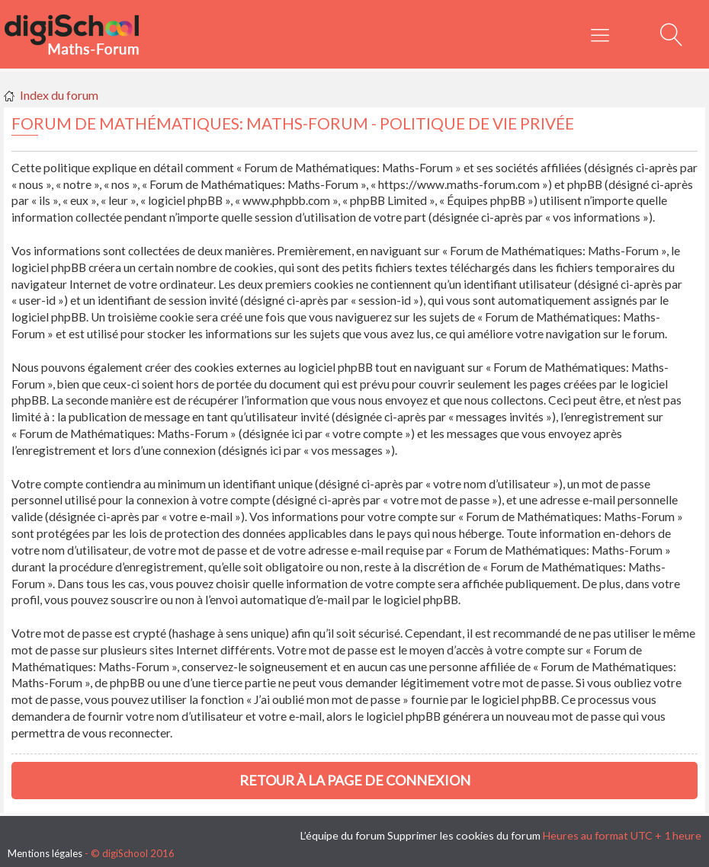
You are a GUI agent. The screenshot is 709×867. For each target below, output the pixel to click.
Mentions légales (45, 853)
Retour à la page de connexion (354, 780)
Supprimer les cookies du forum (464, 835)
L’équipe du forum (342, 835)
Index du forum (59, 95)
